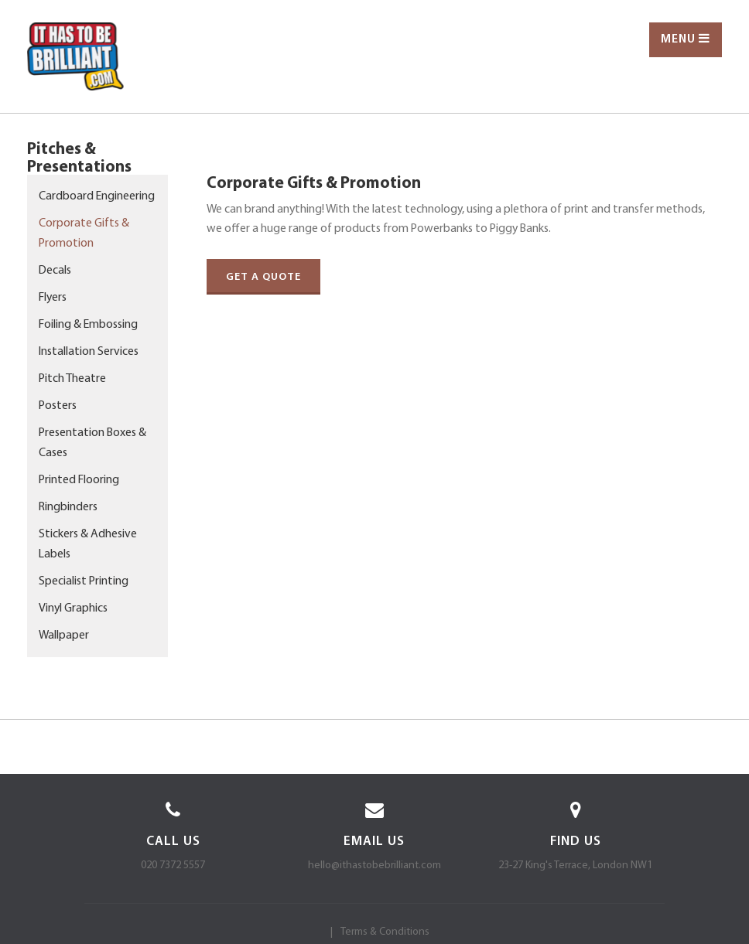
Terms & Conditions (384, 932)
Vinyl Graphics (73, 608)
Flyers (53, 297)
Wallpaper (64, 635)
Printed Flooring (79, 480)
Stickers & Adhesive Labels (88, 544)
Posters (58, 406)
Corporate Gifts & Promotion (84, 233)
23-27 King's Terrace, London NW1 (575, 865)
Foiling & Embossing (88, 325)
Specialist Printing (83, 581)
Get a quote (263, 277)
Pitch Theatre (72, 379)
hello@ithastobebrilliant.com (374, 865)
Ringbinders (68, 507)
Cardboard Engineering (97, 196)
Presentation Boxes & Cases (92, 443)
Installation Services (89, 352)
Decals (55, 270)
